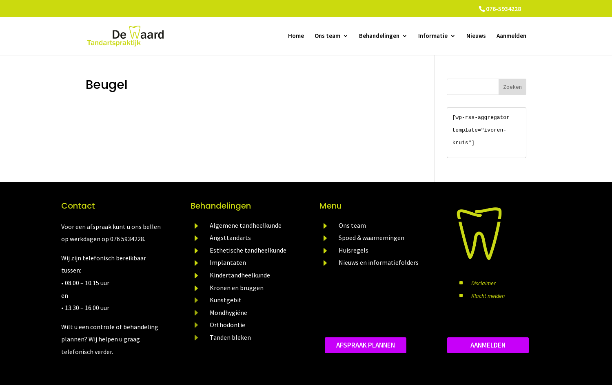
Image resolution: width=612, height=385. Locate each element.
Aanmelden (511, 36)
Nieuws (476, 36)
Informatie (433, 36)
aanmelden (488, 345)
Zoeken (512, 86)
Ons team (327, 36)
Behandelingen (379, 36)
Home (296, 36)
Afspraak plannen (365, 345)
